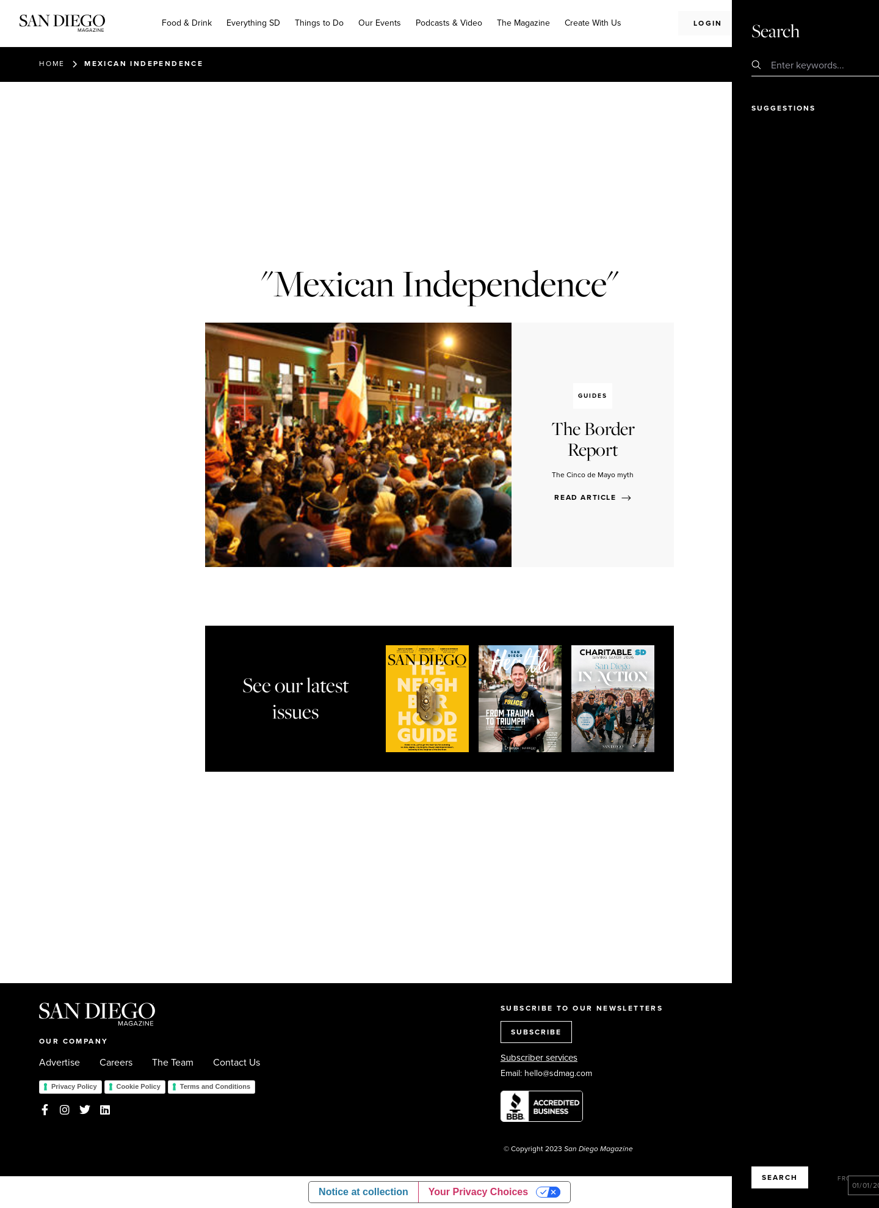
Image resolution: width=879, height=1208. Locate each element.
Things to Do (319, 22)
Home (52, 63)
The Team (173, 1062)
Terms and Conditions (215, 1086)
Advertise (59, 1062)
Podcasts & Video (449, 22)
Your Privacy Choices (478, 1192)
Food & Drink (187, 22)
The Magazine (523, 22)
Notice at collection (363, 1192)
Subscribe (795, 22)
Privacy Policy (74, 1086)
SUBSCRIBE (536, 1032)
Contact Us (236, 1062)
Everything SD (253, 22)
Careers (115, 1062)
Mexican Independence (143, 63)
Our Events (379, 22)
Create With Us (593, 22)
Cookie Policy (139, 1086)
